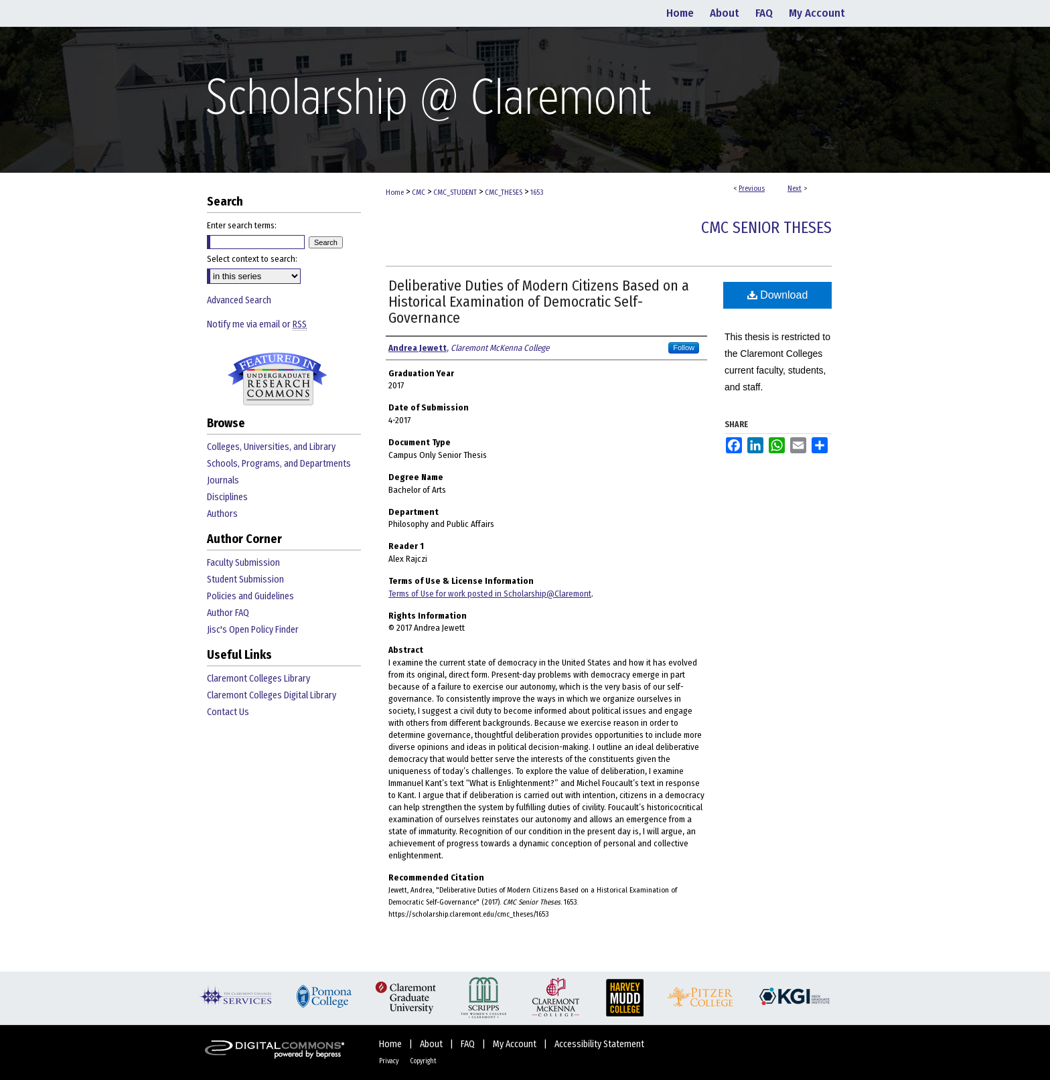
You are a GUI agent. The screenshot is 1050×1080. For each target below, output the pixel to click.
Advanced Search (239, 300)
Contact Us (228, 712)
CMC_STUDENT (455, 192)
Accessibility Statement (599, 1044)
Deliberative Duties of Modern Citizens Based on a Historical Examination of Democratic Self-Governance (538, 302)
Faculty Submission (243, 562)
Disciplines (227, 497)
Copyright (423, 1061)
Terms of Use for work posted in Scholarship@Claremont (489, 594)
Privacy (389, 1061)
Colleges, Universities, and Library (271, 447)
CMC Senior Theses (766, 227)
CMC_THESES (503, 192)
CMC (418, 192)
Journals (223, 480)
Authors (222, 514)
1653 (536, 192)
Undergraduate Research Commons (277, 378)
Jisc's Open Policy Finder (253, 629)
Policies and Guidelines (250, 596)
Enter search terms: (242, 225)
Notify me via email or (257, 324)
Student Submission (245, 579)
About (432, 1044)
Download (777, 295)
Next (795, 188)
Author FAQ (228, 613)
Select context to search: (252, 259)
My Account (515, 1044)
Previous (752, 188)
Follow (683, 347)
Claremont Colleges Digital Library (271, 695)
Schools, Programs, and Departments (279, 463)
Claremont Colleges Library (258, 678)
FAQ (469, 1044)
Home (395, 192)
